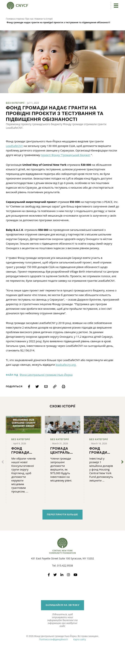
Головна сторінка (15, 18)
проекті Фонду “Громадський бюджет (65, 155)
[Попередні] (3, 462)
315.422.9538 (65, 565)
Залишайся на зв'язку (63, 605)
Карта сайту (79, 639)
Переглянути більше (62, 514)
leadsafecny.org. (66, 364)
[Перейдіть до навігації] (115, 5)
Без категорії (15, 103)
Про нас (29, 18)
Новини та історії (43, 18)
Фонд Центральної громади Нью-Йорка (46, 374)
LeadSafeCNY (14, 146)
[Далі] (122, 462)
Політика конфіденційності (53, 639)
